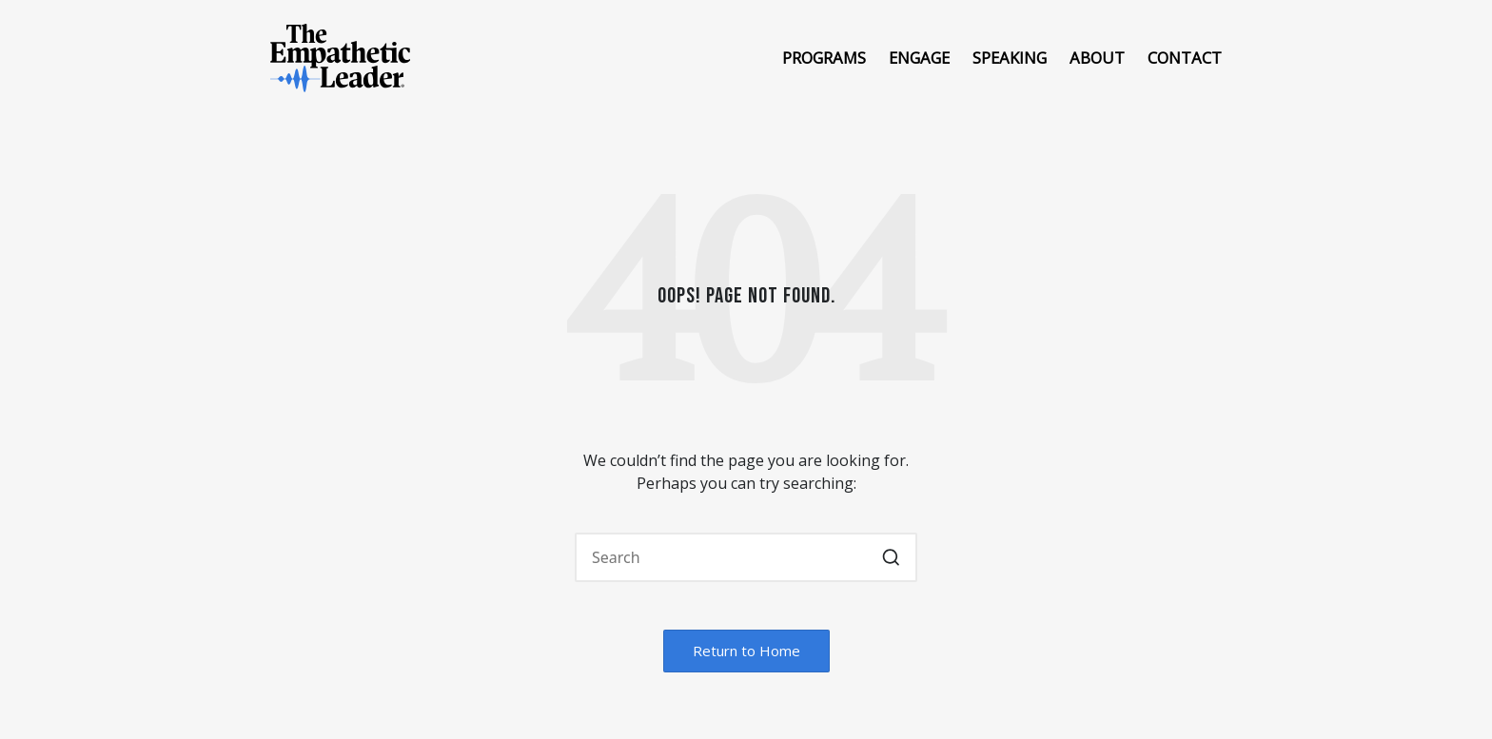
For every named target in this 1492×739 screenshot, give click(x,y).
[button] (891, 557)
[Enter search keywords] (746, 557)
